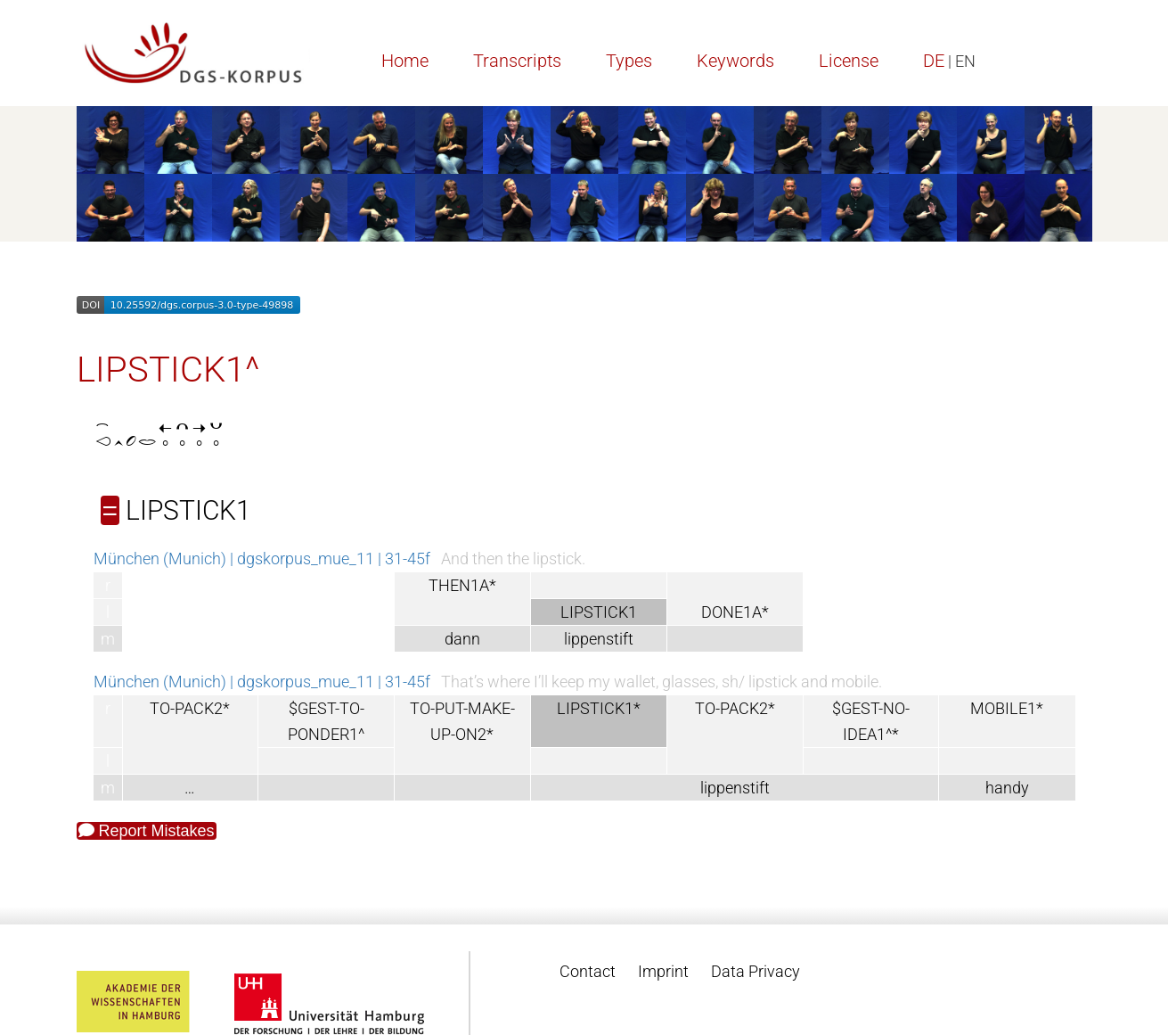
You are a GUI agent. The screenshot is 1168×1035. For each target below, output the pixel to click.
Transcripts (517, 60)
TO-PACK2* (190, 708)
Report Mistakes (146, 831)
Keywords (735, 60)
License (848, 60)
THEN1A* (462, 585)
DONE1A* (735, 612)
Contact (587, 971)
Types (629, 60)
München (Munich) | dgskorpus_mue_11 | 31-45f (262, 558)
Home (405, 60)
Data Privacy (755, 971)
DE (933, 60)
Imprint (663, 971)
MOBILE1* (1006, 708)
